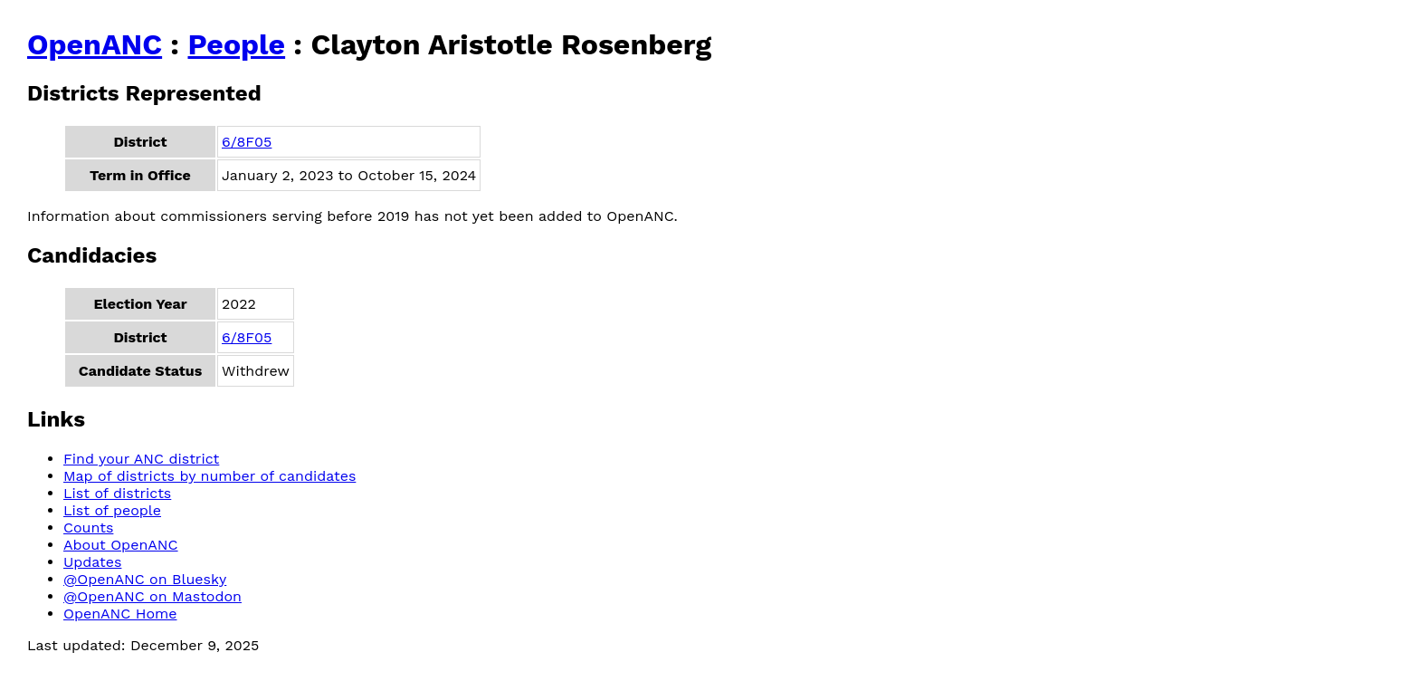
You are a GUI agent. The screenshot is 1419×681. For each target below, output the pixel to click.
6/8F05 (246, 141)
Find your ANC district (141, 458)
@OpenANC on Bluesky (144, 579)
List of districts (117, 493)
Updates (92, 562)
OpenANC (94, 44)
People (236, 44)
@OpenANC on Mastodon (152, 596)
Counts (88, 527)
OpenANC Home (120, 613)
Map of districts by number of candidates (209, 475)
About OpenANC (120, 544)
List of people (112, 510)
